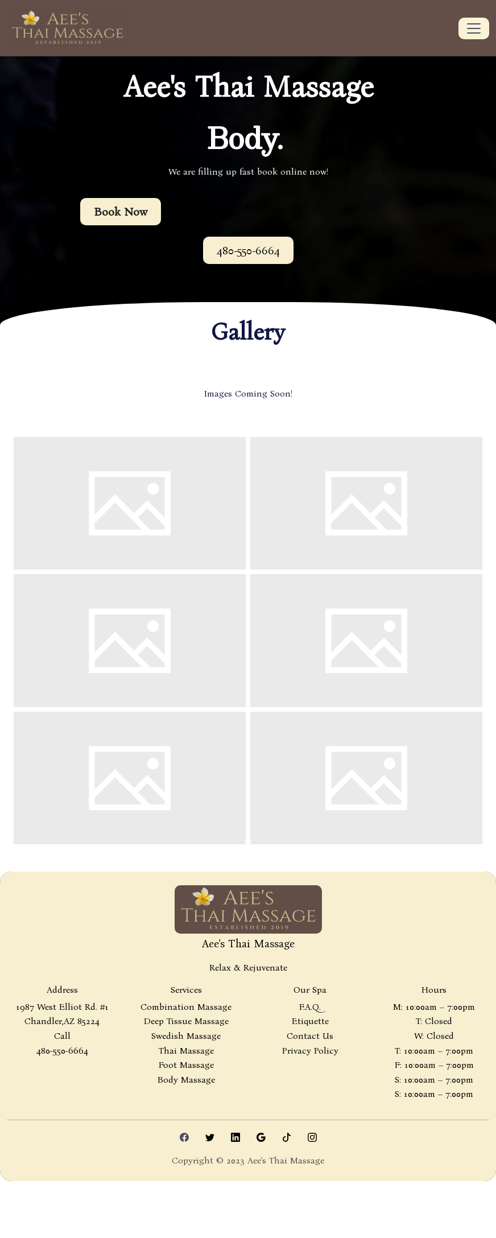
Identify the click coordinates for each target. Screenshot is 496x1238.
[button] (248, 250)
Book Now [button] (120, 211)
